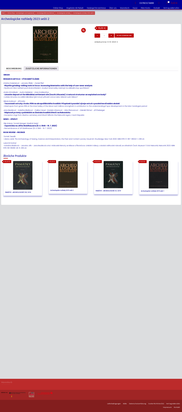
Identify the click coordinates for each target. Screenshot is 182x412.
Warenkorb (124, 8)
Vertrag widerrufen (171, 8)
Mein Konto (145, 8)
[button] (83, 30)
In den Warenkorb (124, 35)
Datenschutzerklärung (137, 404)
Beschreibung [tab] (14, 68)
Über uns (113, 8)
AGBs (125, 404)
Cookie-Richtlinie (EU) (156, 404)
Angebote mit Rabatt (74, 8)
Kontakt (157, 8)
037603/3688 (143, 3)
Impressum (167, 407)
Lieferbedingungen (114, 404)
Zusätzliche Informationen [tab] (41, 68)
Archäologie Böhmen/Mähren (45, 13)
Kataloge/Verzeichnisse (96, 8)
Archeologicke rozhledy (64, 13)
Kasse (135, 8)
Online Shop (58, 8)
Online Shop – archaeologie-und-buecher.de (21, 13)
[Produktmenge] (104, 35)
